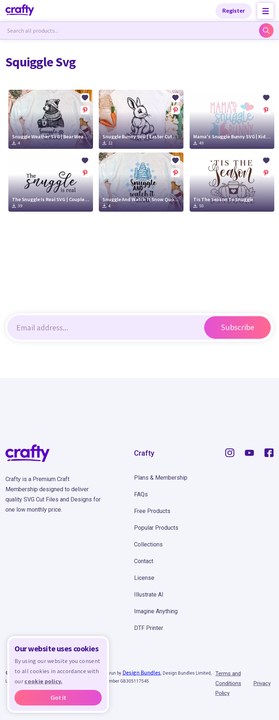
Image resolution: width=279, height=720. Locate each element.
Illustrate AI (148, 594)
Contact (143, 561)
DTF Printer (148, 628)
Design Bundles (141, 672)
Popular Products (156, 527)
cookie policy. (43, 681)
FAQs (141, 494)
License (144, 577)
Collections (148, 544)
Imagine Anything (156, 611)
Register (233, 10)
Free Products (152, 511)
